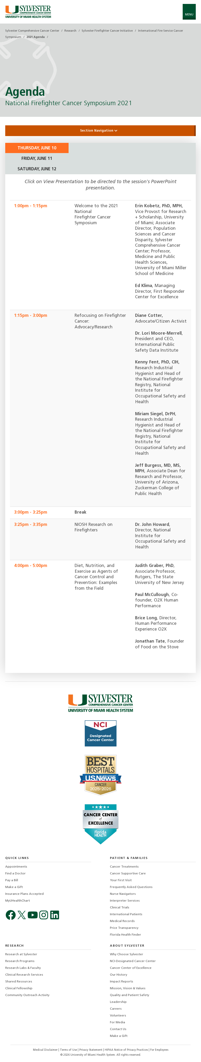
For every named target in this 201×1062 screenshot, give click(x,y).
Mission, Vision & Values (128, 988)
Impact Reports (121, 981)
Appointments (16, 866)
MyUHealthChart (17, 900)
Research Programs (20, 961)
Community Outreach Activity (27, 995)
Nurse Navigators (123, 894)
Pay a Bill (11, 880)
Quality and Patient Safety (129, 995)
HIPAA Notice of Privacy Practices (127, 1050)
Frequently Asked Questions (131, 887)
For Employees (159, 1050)
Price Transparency (124, 928)
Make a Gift (14, 887)
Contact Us (118, 1029)
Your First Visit (121, 880)
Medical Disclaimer (45, 1050)
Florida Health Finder (125, 934)
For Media (117, 1022)
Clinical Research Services (24, 974)
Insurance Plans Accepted (24, 894)
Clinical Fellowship (18, 988)
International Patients (126, 914)
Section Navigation (100, 130)
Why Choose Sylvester (126, 954)
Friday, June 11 (36, 159)
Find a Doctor (15, 873)
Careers (116, 1008)
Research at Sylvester (21, 954)
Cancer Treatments (124, 866)
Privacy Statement (91, 1050)
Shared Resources (18, 981)
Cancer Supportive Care (128, 873)
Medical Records (122, 921)
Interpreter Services (125, 900)
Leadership (118, 1002)
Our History (118, 974)
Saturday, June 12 (37, 169)
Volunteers (118, 1015)
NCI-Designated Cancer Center (133, 961)
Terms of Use (69, 1050)
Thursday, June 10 (37, 148)
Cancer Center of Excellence (131, 968)
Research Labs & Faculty (23, 968)
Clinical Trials (119, 907)
